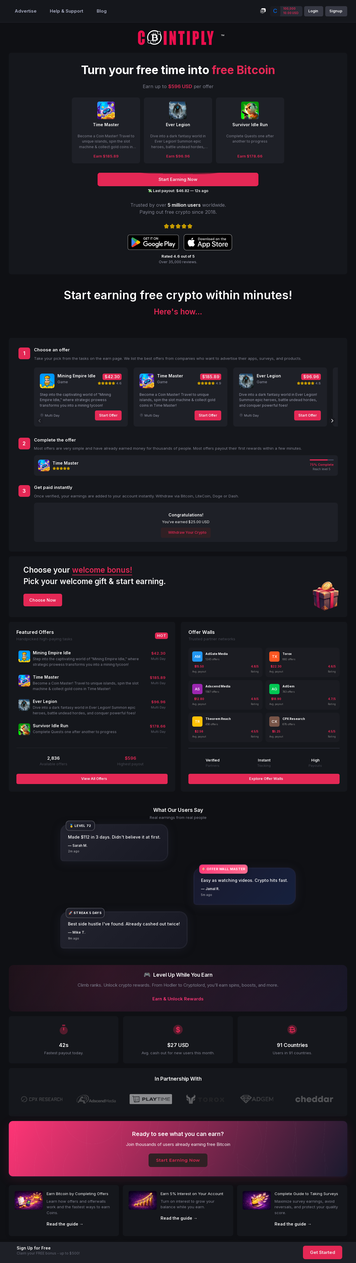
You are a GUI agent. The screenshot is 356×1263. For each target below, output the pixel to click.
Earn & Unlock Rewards (178, 999)
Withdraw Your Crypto (187, 532)
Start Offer (108, 415)
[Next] (332, 421)
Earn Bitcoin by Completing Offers (77, 1193)
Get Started (322, 1252)
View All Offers (93, 778)
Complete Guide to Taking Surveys (306, 1193)
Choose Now (42, 600)
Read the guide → (65, 1223)
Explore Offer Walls (265, 778)
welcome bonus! (102, 569)
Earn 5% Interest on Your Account (192, 1193)
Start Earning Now (178, 1160)
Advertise (26, 11)
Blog (102, 11)
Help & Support (66, 11)
